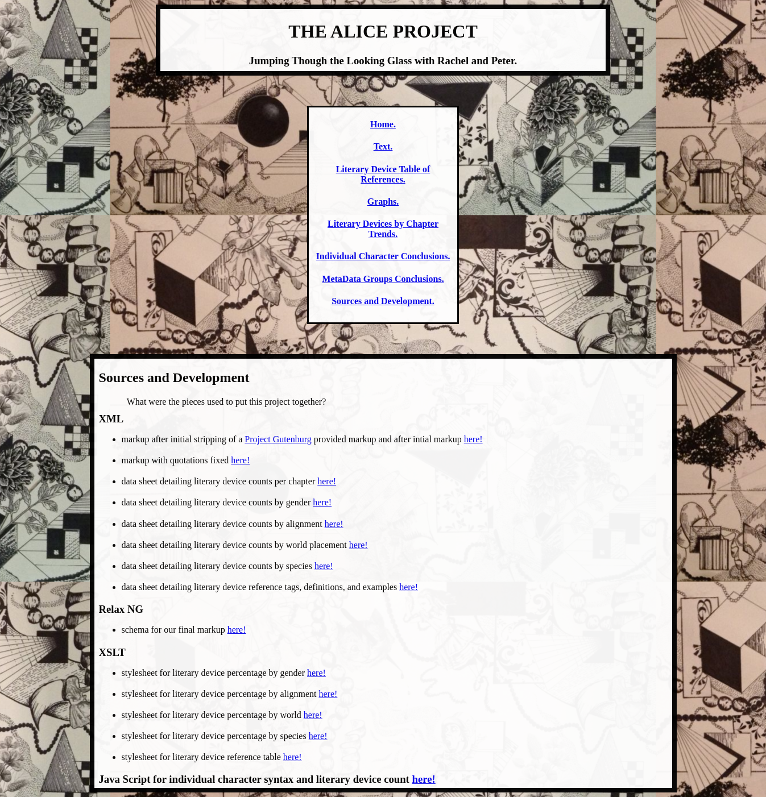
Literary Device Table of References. (383, 174)
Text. (383, 146)
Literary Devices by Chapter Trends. (383, 229)
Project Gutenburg (278, 439)
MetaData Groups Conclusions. (383, 279)
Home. (383, 124)
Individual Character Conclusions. (383, 256)
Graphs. (383, 201)
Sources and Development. (383, 301)
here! (473, 439)
